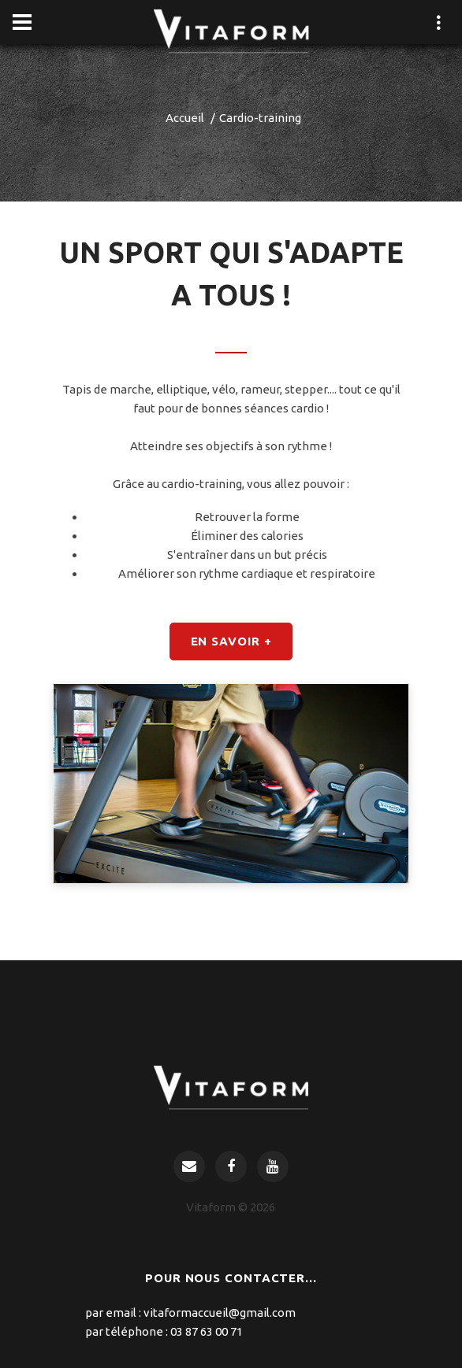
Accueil (185, 117)
